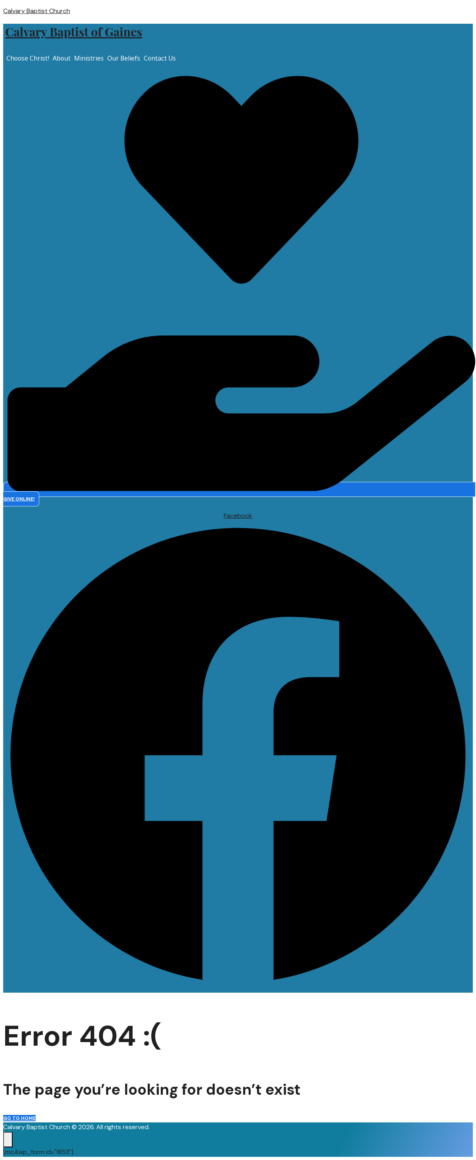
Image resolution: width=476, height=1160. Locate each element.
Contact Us (160, 58)
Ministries (89, 58)
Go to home (19, 1118)
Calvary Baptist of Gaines (73, 32)
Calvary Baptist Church (36, 11)
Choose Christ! (27, 58)
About (61, 58)
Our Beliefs (123, 58)
